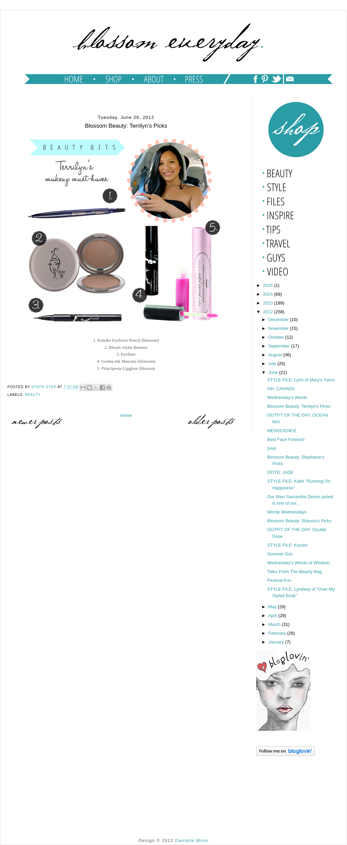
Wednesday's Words (287, 397)
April (273, 615)
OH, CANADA (280, 388)
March (275, 624)
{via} (272, 448)
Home (126, 415)
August (275, 354)
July (273, 363)
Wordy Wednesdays (286, 511)
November (279, 328)
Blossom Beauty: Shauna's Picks (299, 520)
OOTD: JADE (280, 472)
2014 (268, 294)
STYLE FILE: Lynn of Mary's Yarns (301, 379)
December (279, 319)
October (276, 337)
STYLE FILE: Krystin (287, 545)
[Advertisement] (290, 791)
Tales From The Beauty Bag (294, 571)
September (279, 345)
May (273, 606)
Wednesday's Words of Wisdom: (298, 562)
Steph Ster (45, 387)
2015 (268, 285)
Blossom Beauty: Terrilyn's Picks (298, 406)
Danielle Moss (192, 840)
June (273, 372)
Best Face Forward (285, 439)
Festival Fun (279, 580)
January (276, 642)
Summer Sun (280, 553)
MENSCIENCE (282, 430)
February (277, 633)
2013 (268, 302)
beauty (33, 395)
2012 (268, 311)
